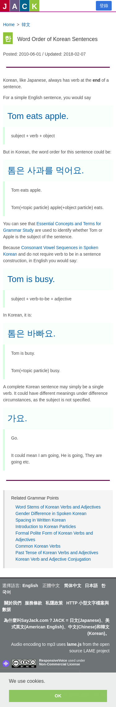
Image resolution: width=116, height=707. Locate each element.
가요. (17, 418)
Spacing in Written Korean (40, 520)
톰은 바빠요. (31, 333)
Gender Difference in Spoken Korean (50, 513)
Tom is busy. (31, 279)
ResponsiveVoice (53, 660)
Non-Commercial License (59, 664)
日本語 (91, 585)
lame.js (74, 644)
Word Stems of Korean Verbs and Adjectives (58, 506)
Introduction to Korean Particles (45, 526)
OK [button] (58, 695)
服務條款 (33, 602)
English (30, 585)
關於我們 (12, 602)
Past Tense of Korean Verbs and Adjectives (56, 552)
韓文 (26, 24)
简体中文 (72, 585)
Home (9, 24)
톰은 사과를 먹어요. (45, 170)
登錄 (104, 5)
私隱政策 (54, 602)
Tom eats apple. (38, 116)
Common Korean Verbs (38, 546)
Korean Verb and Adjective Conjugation (53, 559)
